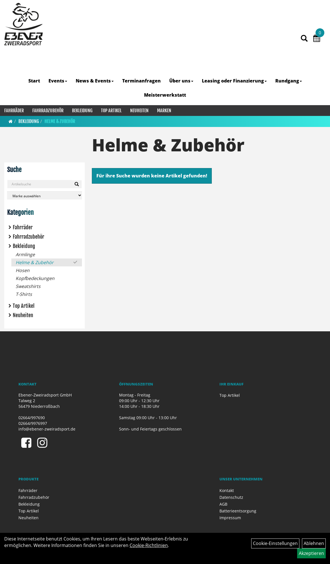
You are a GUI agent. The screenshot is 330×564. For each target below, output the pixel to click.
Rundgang (288, 81)
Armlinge (25, 254)
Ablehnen (314, 543)
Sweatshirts (28, 286)
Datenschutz (231, 497)
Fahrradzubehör (48, 110)
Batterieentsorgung (237, 511)
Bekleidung (82, 110)
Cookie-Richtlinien (149, 545)
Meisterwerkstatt (165, 95)
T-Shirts (24, 294)
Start (34, 81)
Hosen (22, 270)
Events (57, 81)
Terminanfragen (141, 81)
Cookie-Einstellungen (275, 543)
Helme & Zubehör (60, 121)
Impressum (230, 517)
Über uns (181, 81)
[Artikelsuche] (304, 38)
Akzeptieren (311, 553)
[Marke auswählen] (44, 195)
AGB (223, 504)
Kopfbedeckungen (35, 278)
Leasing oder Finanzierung (234, 81)
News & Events (95, 81)
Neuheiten (139, 110)
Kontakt (226, 490)
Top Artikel (111, 110)
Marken (164, 110)
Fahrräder (14, 110)
